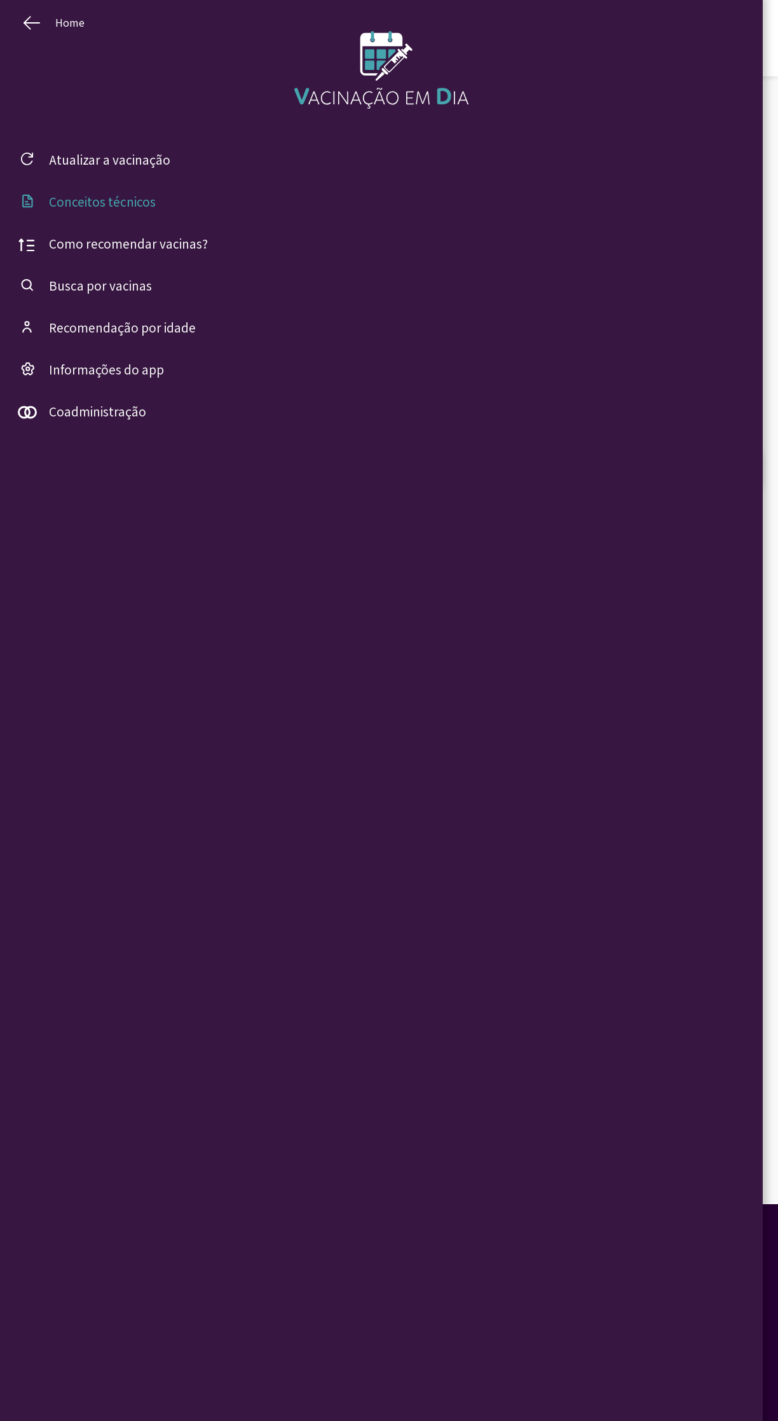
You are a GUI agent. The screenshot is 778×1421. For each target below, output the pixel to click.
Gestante (362, 1365)
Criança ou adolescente (384, 1334)
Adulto (358, 1350)
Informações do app (285, 1381)
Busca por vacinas (282, 1350)
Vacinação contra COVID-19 (482, 1334)
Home (263, 1334)
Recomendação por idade (293, 1365)
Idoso (356, 1381)
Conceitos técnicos (466, 1350)
